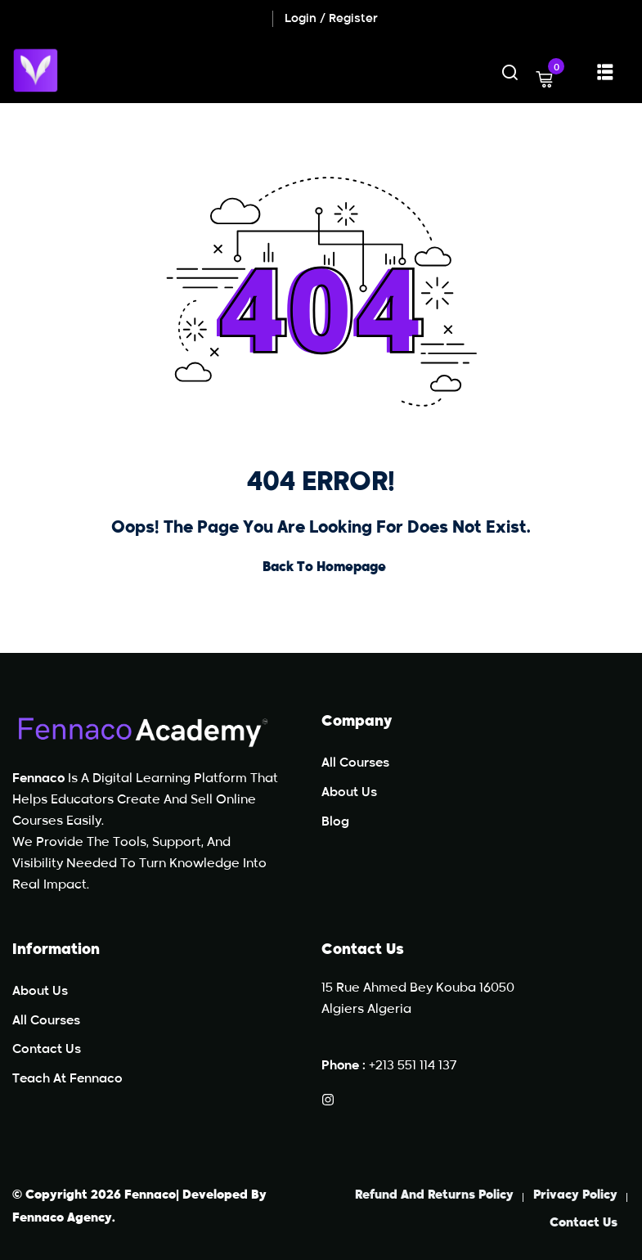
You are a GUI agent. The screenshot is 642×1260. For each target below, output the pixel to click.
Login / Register (331, 19)
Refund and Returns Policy (434, 1195)
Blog (335, 822)
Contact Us (46, 1049)
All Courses (355, 763)
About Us (349, 792)
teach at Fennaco (67, 1079)
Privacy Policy (575, 1195)
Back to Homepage (321, 567)
